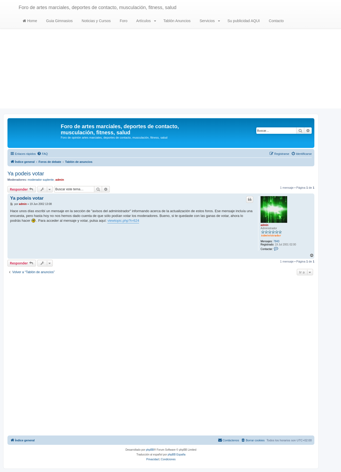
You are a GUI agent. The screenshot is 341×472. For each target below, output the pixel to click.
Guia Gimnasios (58, 21)
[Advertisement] (170, 71)
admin (59, 179)
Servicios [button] (209, 21)
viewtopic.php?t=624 (123, 221)
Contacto (276, 21)
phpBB (150, 449)
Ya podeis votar (25, 173)
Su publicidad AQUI (243, 21)
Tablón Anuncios (177, 21)
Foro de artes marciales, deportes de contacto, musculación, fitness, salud (97, 7)
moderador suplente (41, 179)
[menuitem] (42, 154)
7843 (276, 241)
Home (30, 21)
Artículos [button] (145, 21)
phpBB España (176, 454)
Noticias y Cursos (96, 21)
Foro (123, 21)
